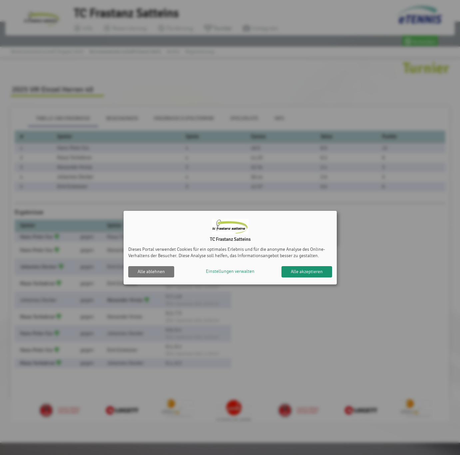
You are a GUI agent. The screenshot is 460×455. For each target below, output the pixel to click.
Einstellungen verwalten (230, 271)
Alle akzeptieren (307, 271)
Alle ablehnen (151, 271)
